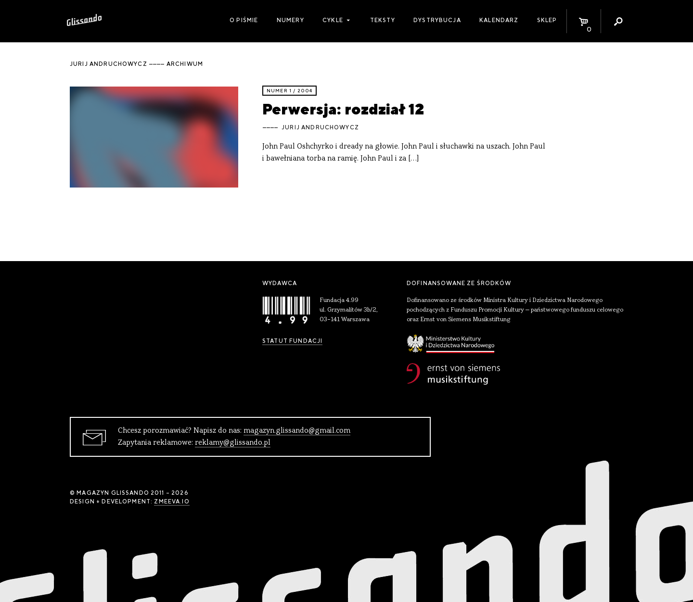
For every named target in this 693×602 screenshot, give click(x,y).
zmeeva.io (171, 501)
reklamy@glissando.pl (232, 443)
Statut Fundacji (292, 341)
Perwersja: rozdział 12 (343, 109)
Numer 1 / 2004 (289, 90)
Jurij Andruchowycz (320, 127)
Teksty (382, 20)
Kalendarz (498, 20)
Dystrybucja (437, 20)
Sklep (547, 20)
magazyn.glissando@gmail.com (297, 431)
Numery (290, 20)
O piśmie (244, 20)
